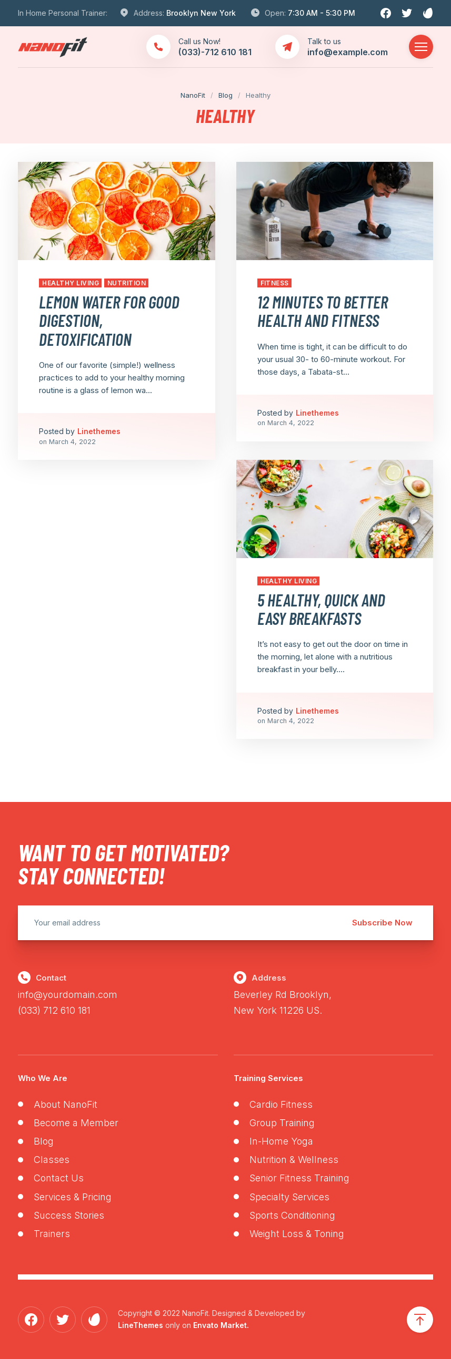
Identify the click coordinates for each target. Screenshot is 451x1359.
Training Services (268, 1078)
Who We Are (42, 1078)
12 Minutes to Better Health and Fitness (322, 311)
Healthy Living (70, 283)
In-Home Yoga (281, 1141)
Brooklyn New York (201, 12)
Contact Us (59, 1177)
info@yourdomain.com (67, 994)
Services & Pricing (73, 1196)
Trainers (52, 1233)
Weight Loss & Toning (296, 1233)
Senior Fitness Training (299, 1177)
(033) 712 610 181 (54, 1010)
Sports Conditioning (292, 1215)
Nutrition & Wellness (293, 1159)
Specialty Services (289, 1196)
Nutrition (126, 283)
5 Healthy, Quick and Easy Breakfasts (321, 609)
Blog (44, 1141)
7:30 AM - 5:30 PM (321, 12)
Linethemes (99, 431)
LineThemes (140, 1325)
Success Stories (69, 1215)
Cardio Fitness (281, 1104)
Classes (51, 1159)
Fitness (274, 283)
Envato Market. (221, 1325)
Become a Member (76, 1122)
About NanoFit (65, 1104)
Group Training (282, 1122)
